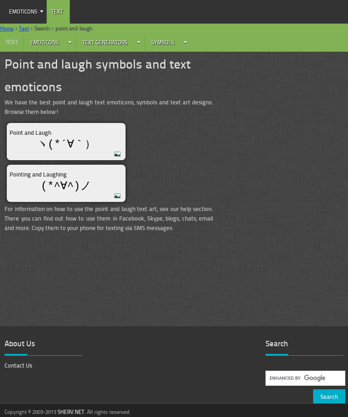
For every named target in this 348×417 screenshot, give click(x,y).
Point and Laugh (30, 132)
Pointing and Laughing (38, 174)
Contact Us (18, 365)
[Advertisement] (285, 120)
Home (7, 28)
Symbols (162, 42)
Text (57, 11)
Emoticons (23, 11)
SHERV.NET (71, 412)
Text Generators (104, 42)
